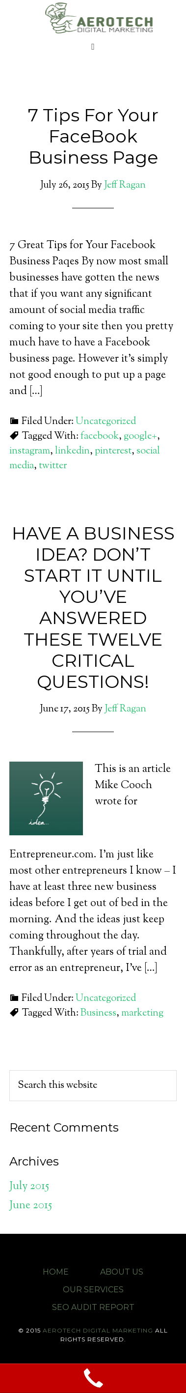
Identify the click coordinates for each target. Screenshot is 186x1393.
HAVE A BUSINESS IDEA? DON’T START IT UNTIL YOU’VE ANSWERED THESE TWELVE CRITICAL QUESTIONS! (93, 607)
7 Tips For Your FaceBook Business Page (93, 136)
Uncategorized (106, 422)
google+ (140, 436)
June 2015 (30, 1206)
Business (98, 1013)
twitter (53, 466)
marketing (142, 1013)
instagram (29, 451)
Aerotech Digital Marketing (97, 17)
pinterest (113, 451)
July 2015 (29, 1186)
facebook (99, 436)
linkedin (72, 451)
